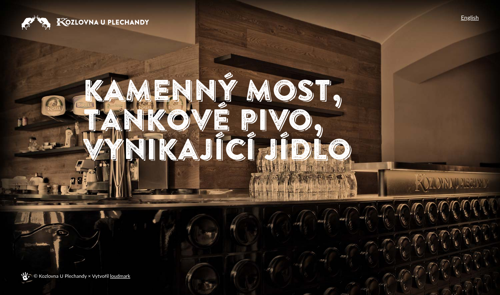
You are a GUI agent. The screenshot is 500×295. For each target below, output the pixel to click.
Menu (110, 176)
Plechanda (134, 196)
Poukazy (273, 176)
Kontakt (225, 196)
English (470, 18)
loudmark (120, 276)
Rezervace (185, 176)
